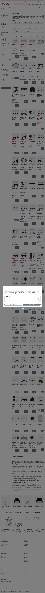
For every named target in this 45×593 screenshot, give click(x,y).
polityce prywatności (13, 291)
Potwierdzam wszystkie (32, 304)
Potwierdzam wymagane (13, 304)
